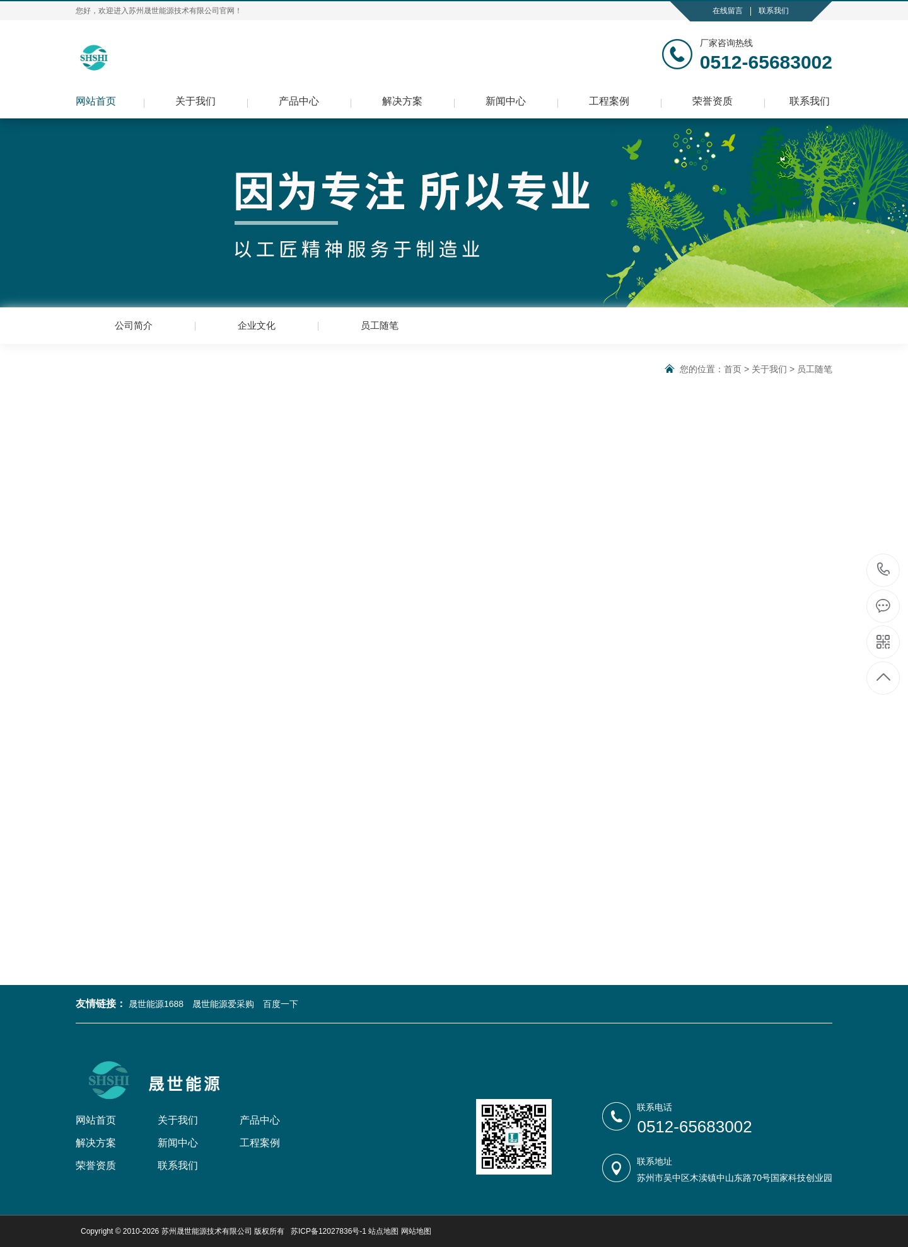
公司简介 (134, 325)
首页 (733, 369)
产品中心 (299, 101)
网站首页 (96, 101)
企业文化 (257, 325)
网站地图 (416, 1231)
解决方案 (402, 101)
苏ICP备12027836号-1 (328, 1231)
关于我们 (195, 101)
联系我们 (774, 10)
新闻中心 (506, 101)
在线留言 (728, 10)
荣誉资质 (712, 101)
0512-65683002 (883, 570)
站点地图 (383, 1231)
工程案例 (609, 101)
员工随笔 (380, 325)
